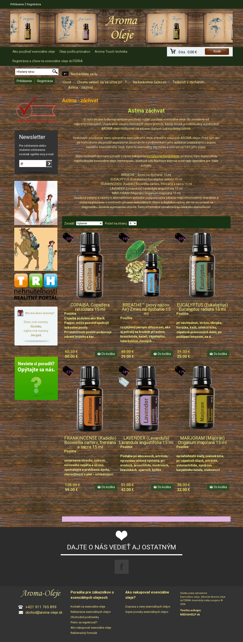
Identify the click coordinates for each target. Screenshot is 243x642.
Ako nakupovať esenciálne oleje (91, 627)
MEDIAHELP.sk (190, 614)
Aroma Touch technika (111, 52)
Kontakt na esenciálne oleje (88, 606)
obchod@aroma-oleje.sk (43, 612)
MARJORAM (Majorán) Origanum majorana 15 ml (202, 440)
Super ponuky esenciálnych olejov (146, 611)
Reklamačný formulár (84, 633)
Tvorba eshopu (190, 610)
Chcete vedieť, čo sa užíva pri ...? (102, 82)
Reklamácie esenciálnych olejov (91, 611)
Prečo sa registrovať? (84, 622)
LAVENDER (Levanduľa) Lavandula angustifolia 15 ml (146, 440)
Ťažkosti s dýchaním (188, 82)
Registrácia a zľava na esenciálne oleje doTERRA (47, 61)
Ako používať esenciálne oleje (33, 52)
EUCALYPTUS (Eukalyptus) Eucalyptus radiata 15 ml (202, 307)
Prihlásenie (17, 4)
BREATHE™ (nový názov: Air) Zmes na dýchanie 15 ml (146, 309)
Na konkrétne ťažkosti (149, 82)
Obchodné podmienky (85, 617)
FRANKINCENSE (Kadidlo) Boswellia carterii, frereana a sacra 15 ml (90, 442)
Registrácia (34, 4)
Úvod (67, 82)
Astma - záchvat (80, 87)
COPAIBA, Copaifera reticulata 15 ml (90, 307)
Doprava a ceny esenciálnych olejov (147, 606)
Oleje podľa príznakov (74, 52)
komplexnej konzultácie (163, 156)
